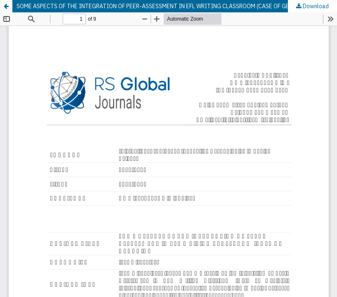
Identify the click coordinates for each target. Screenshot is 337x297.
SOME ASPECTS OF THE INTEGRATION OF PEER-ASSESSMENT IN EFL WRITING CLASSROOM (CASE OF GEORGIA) (162, 6)
